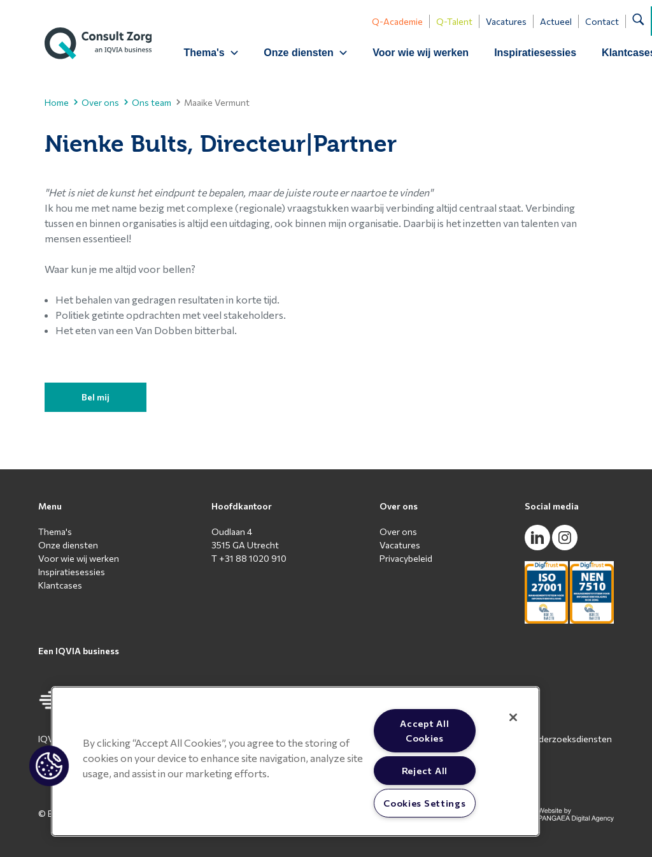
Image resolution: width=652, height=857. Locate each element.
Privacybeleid (405, 558)
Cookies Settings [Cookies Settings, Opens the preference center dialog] (424, 803)
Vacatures (506, 21)
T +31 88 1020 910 (249, 558)
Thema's (55, 531)
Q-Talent (455, 21)
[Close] (513, 717)
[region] (295, 761)
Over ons (96, 102)
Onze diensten (68, 544)
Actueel (556, 21)
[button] (49, 765)
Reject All (425, 770)
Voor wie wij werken (422, 52)
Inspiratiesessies (536, 52)
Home (57, 102)
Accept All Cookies (424, 730)
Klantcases (60, 585)
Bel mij (96, 397)
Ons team (147, 102)
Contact (603, 21)
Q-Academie (397, 21)
